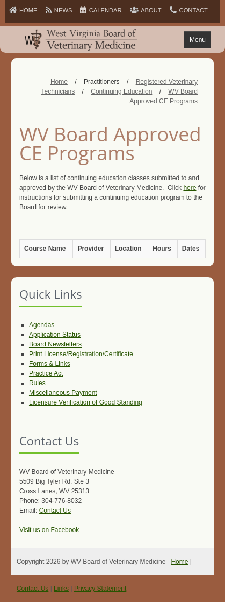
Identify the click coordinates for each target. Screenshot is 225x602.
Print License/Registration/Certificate (81, 354)
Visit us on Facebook (49, 530)
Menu (198, 40)
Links (61, 588)
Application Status (55, 334)
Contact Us (55, 510)
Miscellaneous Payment (63, 392)
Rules (37, 383)
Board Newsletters (55, 344)
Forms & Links (49, 363)
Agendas (41, 325)
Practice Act (46, 373)
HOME (23, 10)
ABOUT (146, 10)
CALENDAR (100, 10)
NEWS (59, 10)
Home (179, 561)
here (189, 188)
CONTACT (189, 10)
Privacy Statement (100, 588)
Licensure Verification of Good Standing (85, 402)
